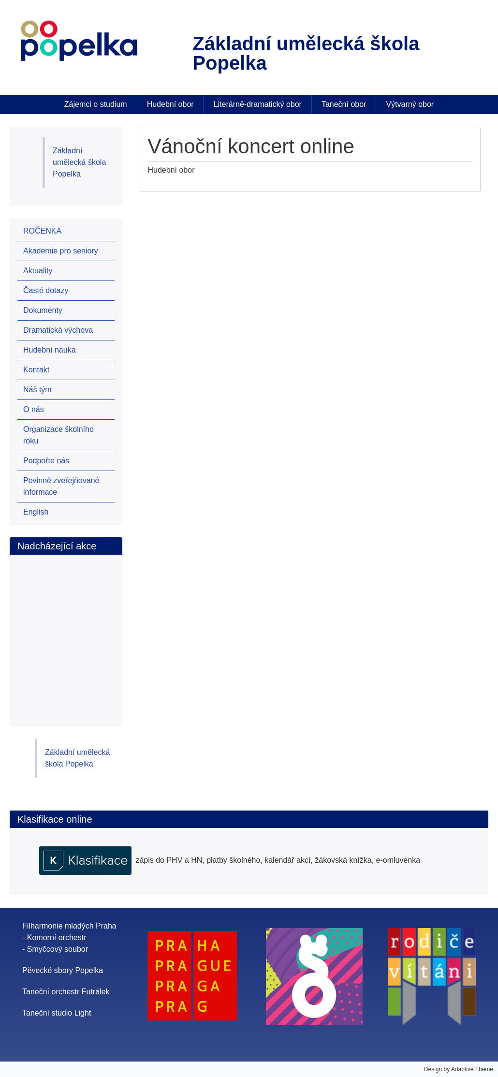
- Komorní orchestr (54, 937)
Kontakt (36, 370)
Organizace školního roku (58, 435)
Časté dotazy (45, 290)
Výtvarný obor (410, 104)
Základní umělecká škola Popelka (79, 162)
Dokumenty (42, 310)
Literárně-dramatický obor (258, 104)
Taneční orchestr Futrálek (66, 992)
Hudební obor (170, 104)
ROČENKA (42, 231)
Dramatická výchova (58, 330)
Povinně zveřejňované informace (61, 486)
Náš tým (37, 389)
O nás (33, 409)
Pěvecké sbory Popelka (62, 970)
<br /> (76, 630)
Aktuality (37, 270)
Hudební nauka (49, 350)
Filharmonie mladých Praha (69, 926)
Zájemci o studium (95, 104)
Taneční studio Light (56, 1013)
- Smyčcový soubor (55, 949)
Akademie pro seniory (60, 251)
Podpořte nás (46, 461)
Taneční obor (344, 104)
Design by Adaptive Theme (458, 1069)
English (35, 512)
